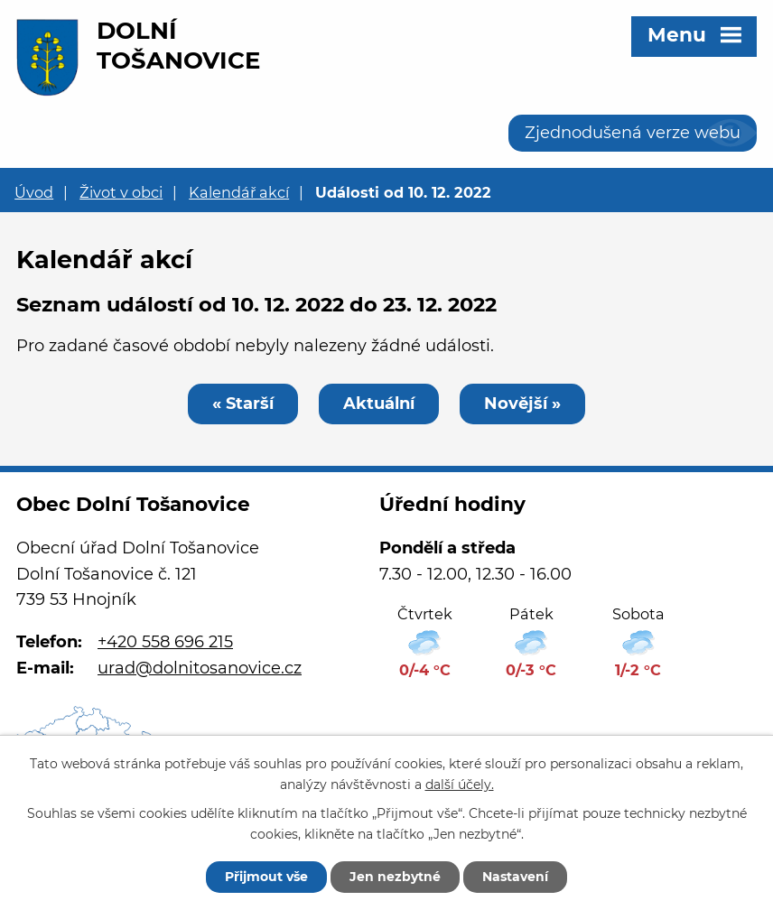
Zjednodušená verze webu (632, 133)
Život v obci (121, 192)
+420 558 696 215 (165, 642)
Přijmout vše (266, 876)
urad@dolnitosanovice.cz (200, 668)
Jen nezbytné (395, 876)
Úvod (33, 192)
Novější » (522, 403)
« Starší (243, 403)
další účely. (459, 784)
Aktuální (378, 403)
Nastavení (515, 876)
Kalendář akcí (239, 192)
